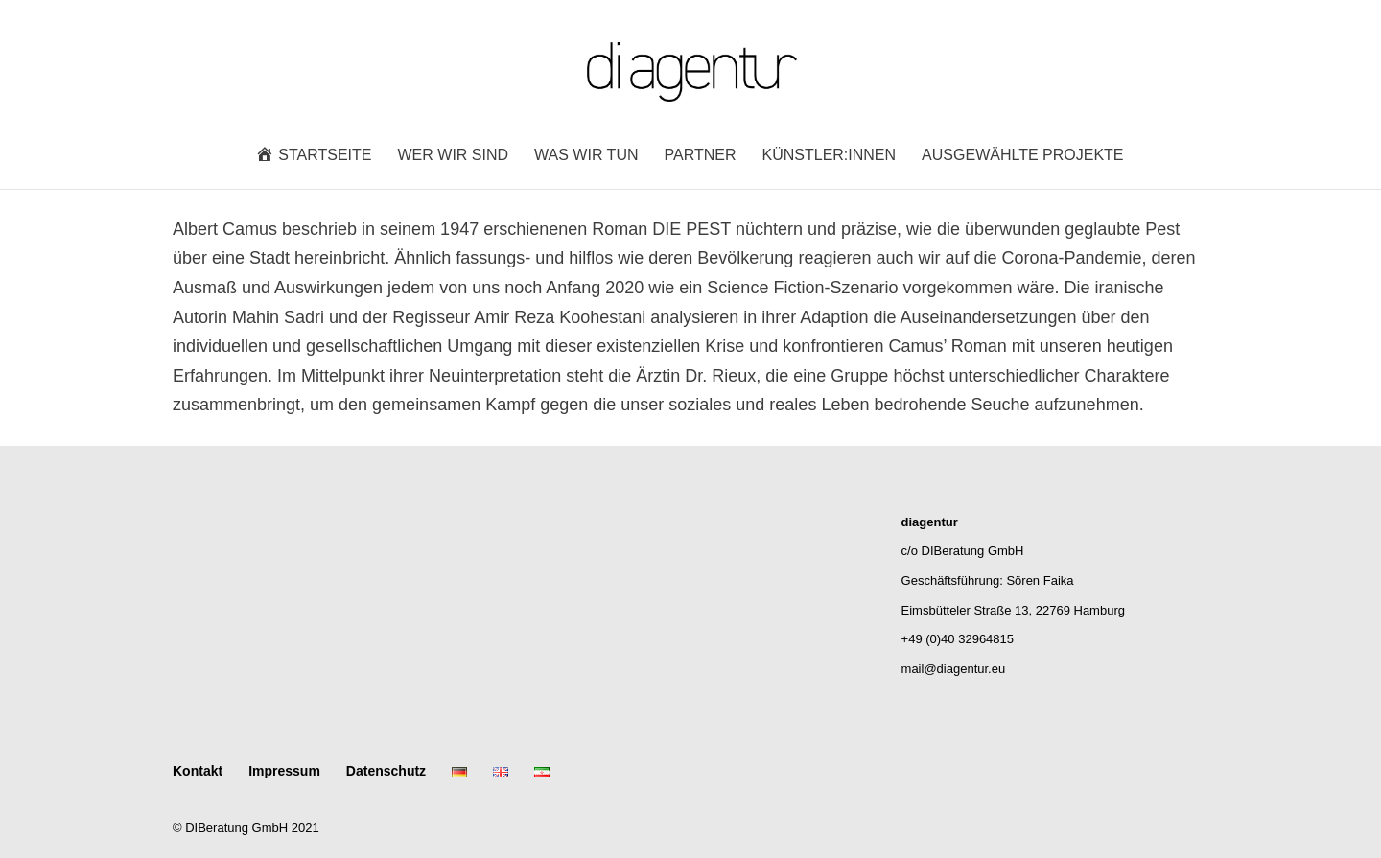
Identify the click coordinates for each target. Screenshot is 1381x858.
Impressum (284, 770)
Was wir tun (586, 156)
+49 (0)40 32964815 (957, 639)
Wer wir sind (453, 156)
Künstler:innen (829, 156)
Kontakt (197, 770)
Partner (701, 156)
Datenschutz (386, 770)
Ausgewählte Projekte (1022, 156)
